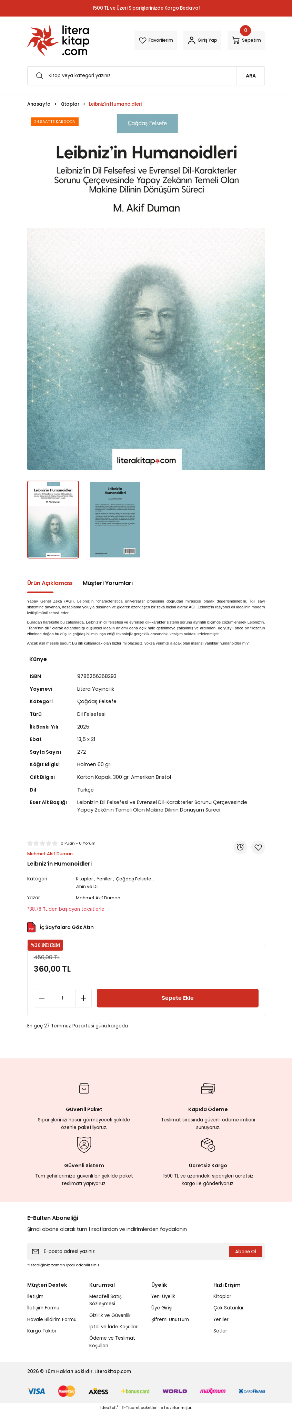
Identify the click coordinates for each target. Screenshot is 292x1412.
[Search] (146, 75)
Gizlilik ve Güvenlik (110, 1315)
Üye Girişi (161, 1307)
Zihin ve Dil (89, 886)
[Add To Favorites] (258, 847)
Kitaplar (85, 879)
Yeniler (105, 879)
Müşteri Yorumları (108, 583)
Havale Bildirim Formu (52, 1319)
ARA (251, 75)
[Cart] (244, 40)
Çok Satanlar (228, 1307)
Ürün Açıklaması (49, 583)
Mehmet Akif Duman (100, 898)
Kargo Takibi (41, 1330)
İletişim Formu (43, 1307)
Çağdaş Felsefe (135, 879)
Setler (220, 1330)
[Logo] (58, 40)
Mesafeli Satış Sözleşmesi (105, 1300)
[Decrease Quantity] (42, 998)
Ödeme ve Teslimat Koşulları (112, 1341)
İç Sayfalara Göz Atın (60, 927)
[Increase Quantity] (83, 998)
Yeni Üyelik (163, 1296)
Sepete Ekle (178, 998)
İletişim (35, 1296)
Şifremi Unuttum (170, 1319)
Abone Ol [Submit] (245, 1251)
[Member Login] (195, 40)
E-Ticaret (131, 1407)
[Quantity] (63, 998)
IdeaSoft (109, 1407)
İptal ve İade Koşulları (114, 1326)
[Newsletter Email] (146, 1251)
